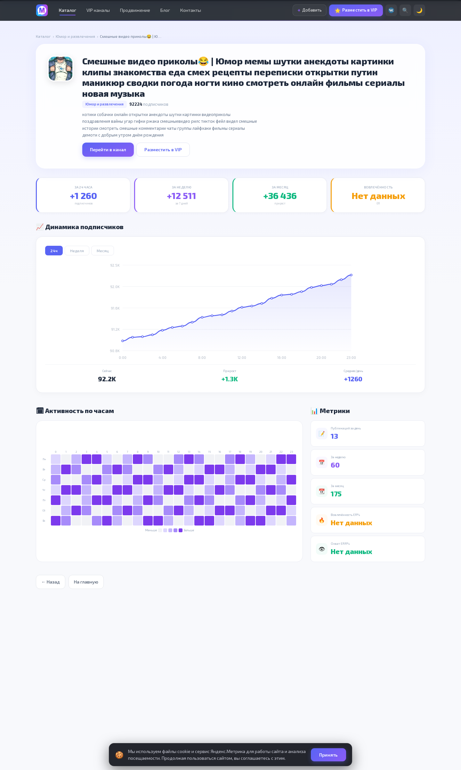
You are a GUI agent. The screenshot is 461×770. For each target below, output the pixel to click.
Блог (165, 10)
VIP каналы (98, 10)
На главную (86, 581)
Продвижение (135, 10)
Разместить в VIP (163, 149)
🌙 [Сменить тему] (419, 10)
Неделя (77, 250)
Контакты (190, 10)
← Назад (50, 581)
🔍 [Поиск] (405, 10)
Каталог (67, 10)
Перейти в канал (108, 149)
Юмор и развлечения (75, 36)
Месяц (103, 250)
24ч (54, 250)
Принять (328, 755)
